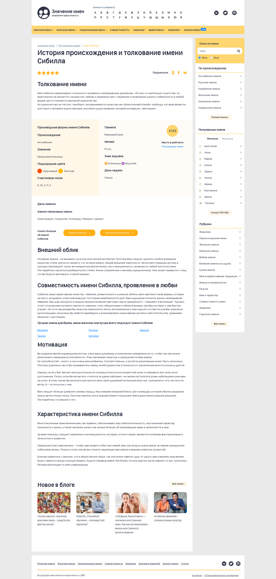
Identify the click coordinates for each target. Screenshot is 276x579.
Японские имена (208, 95)
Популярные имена (69, 45)
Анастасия (207, 146)
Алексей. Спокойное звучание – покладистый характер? (90, 520)
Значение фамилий (149, 563)
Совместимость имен (212, 301)
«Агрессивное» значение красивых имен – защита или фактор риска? (53, 520)
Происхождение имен (213, 238)
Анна (204, 152)
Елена (205, 165)
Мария (205, 159)
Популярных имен (172, 146)
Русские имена (207, 82)
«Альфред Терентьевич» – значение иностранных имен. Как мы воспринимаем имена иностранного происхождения (131, 524)
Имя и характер (208, 295)
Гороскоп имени (209, 314)
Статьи (185, 563)
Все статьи (178, 483)
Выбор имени (156, 30)
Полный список (220, 117)
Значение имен (46, 45)
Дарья (205, 171)
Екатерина (207, 190)
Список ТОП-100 (220, 212)
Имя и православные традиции (218, 276)
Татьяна (93, 330)
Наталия (94, 335)
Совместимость (119, 30)
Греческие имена (208, 101)
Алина (205, 178)
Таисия (41, 335)
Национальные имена (92, 30)
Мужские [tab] (227, 138)
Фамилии (173, 30)
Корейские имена (209, 88)
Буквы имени (207, 269)
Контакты (197, 575)
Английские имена (209, 76)
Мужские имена (66, 30)
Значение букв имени (119, 232)
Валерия (42, 330)
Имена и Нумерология (212, 282)
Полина (206, 203)
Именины (138, 30)
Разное (203, 288)
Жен (204, 57)
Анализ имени (195, 30)
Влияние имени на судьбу (215, 263)
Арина (205, 197)
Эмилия (144, 330)
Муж (216, 57)
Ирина (205, 184)
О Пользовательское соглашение (221, 575)
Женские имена (43, 30)
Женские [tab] (212, 138)
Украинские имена (209, 107)
